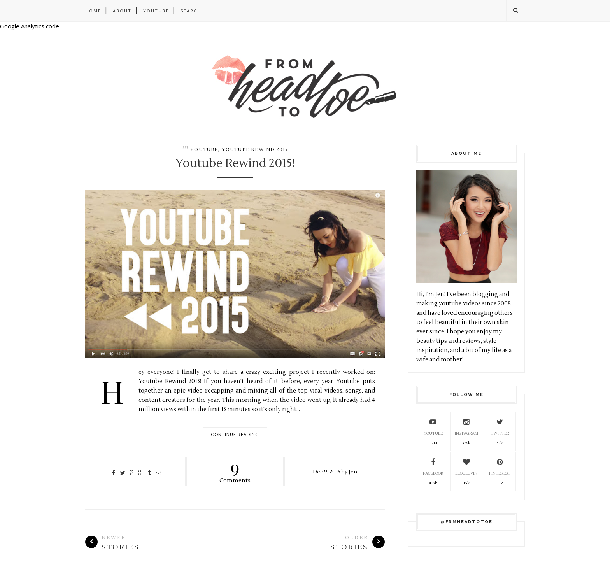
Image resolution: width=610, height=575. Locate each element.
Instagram (466, 426)
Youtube (156, 11)
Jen (353, 471)
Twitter (500, 426)
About (122, 11)
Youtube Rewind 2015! (235, 163)
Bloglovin (466, 466)
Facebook (433, 466)
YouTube (433, 426)
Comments (235, 470)
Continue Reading (235, 434)
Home (93, 11)
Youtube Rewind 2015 (255, 150)
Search (191, 11)
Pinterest (499, 466)
